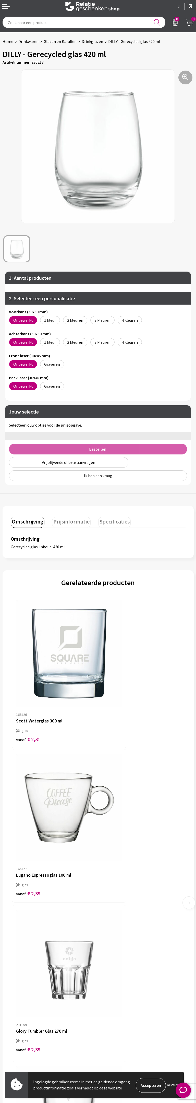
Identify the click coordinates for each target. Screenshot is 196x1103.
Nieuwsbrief (111, 948)
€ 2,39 (115, 708)
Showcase (11, 1027)
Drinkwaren (28, 41)
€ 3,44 (115, 835)
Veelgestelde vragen (118, 956)
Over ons (108, 940)
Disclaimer (110, 1035)
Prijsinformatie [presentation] (69, 520)
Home (8, 41)
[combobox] (84, 22)
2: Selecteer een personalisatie (42, 298)
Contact (10, 1019)
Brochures (11, 1035)
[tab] (27, 522)
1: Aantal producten (30, 278)
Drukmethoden (114, 964)
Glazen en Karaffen (60, 41)
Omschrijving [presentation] (27, 520)
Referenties (13, 1043)
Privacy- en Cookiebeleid (122, 1027)
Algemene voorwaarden (121, 1019)
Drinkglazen (92, 41)
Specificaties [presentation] (110, 520)
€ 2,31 (28, 708)
